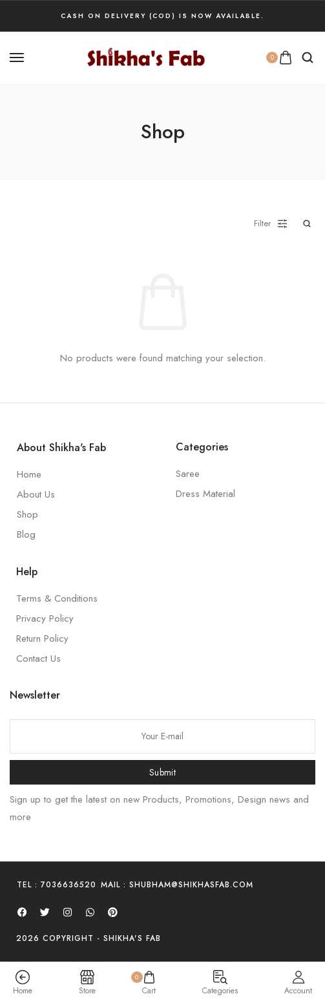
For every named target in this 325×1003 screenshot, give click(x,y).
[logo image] (146, 56)
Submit (162, 772)
